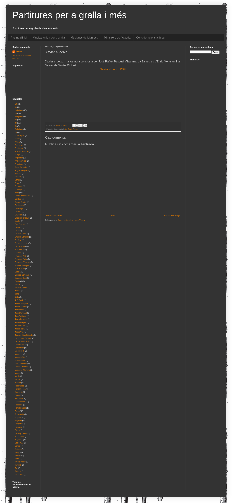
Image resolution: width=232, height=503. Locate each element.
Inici (113, 216)
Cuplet (17, 221)
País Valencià (20, 402)
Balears (18, 177)
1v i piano (19, 110)
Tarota (75, 129)
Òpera (17, 395)
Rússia (18, 430)
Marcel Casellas (21, 367)
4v (16, 123)
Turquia (18, 465)
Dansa (17, 227)
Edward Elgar (20, 234)
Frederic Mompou (22, 265)
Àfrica (17, 142)
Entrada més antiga (172, 216)
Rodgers (18, 424)
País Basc (19, 398)
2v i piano (19, 116)
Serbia (17, 446)
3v (66, 129)
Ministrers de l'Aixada (117, 37)
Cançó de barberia (22, 196)
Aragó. (17, 154)
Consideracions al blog (150, 37)
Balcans (18, 173)
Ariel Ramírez (20, 161)
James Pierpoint (21, 303)
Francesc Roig (21, 259)
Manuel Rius (20, 360)
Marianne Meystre (22, 370)
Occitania (19, 392)
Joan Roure (19, 310)
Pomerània (19, 414)
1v (16, 107)
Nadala (18, 383)
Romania (18, 427)
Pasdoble (19, 405)
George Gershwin (22, 275)
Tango (17, 452)
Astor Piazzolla (21, 167)
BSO (17, 193)
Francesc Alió (20, 256)
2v (16, 113)
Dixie (17, 231)
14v (16, 104)
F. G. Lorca (19, 250)
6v (16, 132)
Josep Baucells (21, 319)
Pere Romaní (20, 408)
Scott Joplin (19, 436)
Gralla (70, 129)
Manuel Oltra (20, 357)
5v (16, 126)
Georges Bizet (21, 278)
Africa (17, 139)
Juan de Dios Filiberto (24, 335)
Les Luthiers (20, 345)
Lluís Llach (19, 348)
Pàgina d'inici (19, 37)
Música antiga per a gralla (49, 37)
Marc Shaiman (21, 364)
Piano (17, 411)
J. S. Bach (19, 300)
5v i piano (19, 129)
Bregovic (18, 186)
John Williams (20, 316)
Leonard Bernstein (22, 341)
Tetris (17, 459)
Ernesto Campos (22, 237)
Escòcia (18, 240)
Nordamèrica (20, 389)
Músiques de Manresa (84, 37)
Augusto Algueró (21, 170)
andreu (19, 52)
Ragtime (18, 421)
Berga (17, 180)
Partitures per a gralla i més (69, 15)
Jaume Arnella (21, 307)
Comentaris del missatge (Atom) (71, 220)
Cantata (18, 199)
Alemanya (19, 145)
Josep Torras (20, 329)
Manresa (18, 354)
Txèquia (18, 471)
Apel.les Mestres (22, 151)
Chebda (18, 211)
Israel (17, 294)
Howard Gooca (21, 288)
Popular (18, 417)
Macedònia (19, 351)
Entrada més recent (54, 216)
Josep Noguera (21, 322)
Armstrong (19, 164)
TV (16, 468)
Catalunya (19, 208)
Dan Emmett (20, 224)
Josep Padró (20, 326)
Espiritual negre (21, 243)
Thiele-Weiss (20, 462)
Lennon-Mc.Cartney (23, 338)
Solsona (18, 449)
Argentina (19, 158)
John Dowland (21, 313)
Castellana (19, 205)
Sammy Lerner (21, 433)
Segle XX (19, 440)
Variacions (19, 474)
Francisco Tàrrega (22, 262)
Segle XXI (19, 443)
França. (18, 253)
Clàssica (18, 215)
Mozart (18, 379)
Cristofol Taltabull (22, 218)
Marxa (17, 373)
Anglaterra (19, 148)
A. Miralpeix (20, 136)
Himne (17, 284)
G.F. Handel (20, 269)
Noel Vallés (19, 386)
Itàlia (17, 297)
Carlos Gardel (20, 202)
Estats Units (20, 246)
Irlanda (18, 291)
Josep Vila (19, 332)
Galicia (18, 272)
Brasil (17, 183)
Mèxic (17, 376)
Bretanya (18, 189)
